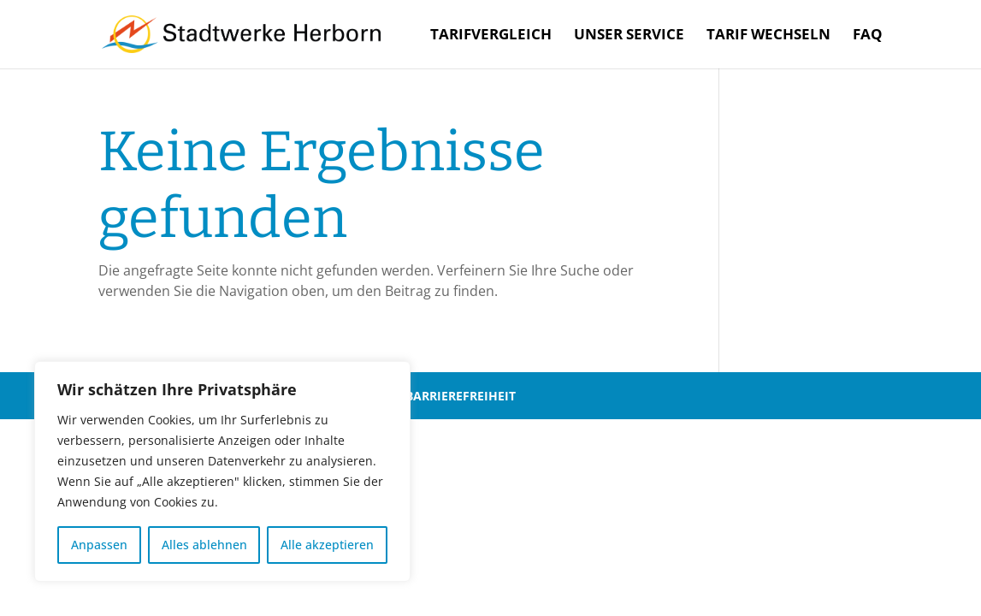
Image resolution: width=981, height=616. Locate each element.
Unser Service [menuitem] (629, 36)
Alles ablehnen (204, 544)
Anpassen (99, 544)
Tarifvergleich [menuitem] (491, 36)
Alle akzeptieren (327, 544)
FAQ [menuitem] (868, 36)
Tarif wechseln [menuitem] (768, 36)
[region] (222, 471)
